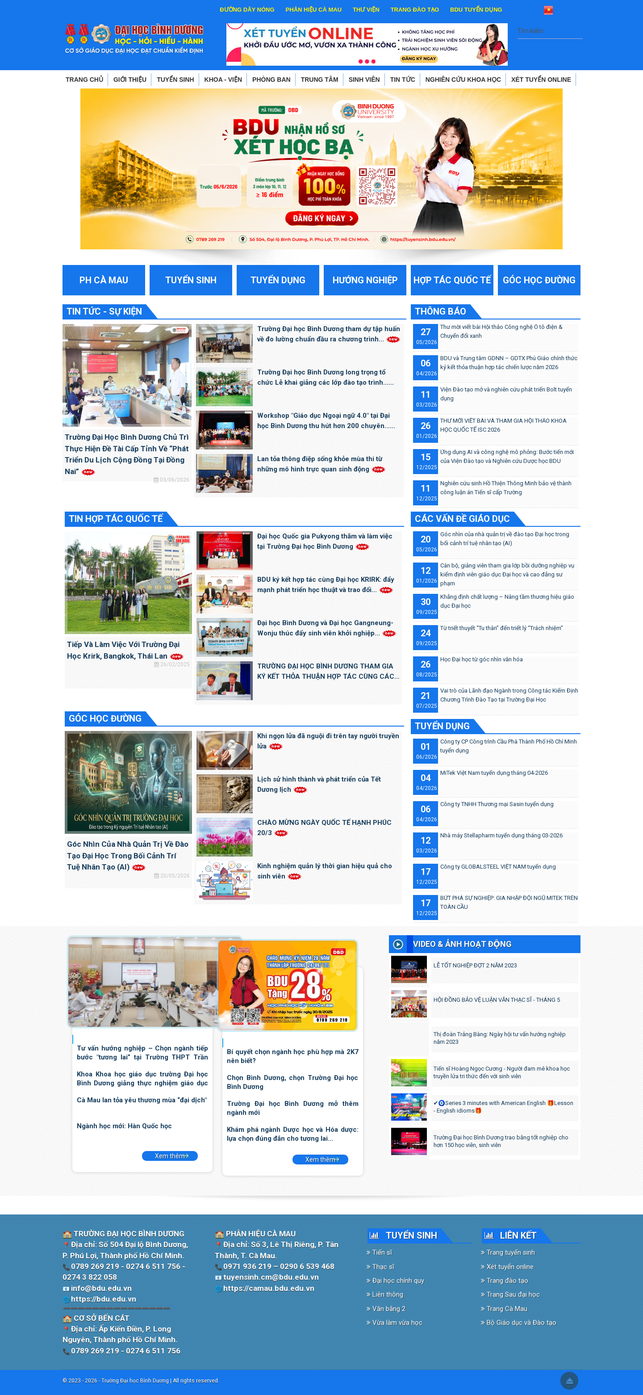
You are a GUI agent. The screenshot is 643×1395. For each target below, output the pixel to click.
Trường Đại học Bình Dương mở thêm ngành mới (292, 1108)
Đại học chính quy (395, 1281)
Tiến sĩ (379, 1252)
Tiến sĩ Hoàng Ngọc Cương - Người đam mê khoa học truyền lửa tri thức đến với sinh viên (502, 1072)
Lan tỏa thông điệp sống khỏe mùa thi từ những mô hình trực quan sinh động (321, 464)
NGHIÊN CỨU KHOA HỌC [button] (463, 79)
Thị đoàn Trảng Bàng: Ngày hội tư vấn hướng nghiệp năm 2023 (500, 1038)
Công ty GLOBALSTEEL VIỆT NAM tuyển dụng (498, 866)
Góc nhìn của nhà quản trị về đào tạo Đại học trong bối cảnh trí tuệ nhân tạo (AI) (127, 855)
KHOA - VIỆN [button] (223, 79)
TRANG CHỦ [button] (84, 79)
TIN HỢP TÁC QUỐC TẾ (116, 518)
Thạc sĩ (380, 1267)
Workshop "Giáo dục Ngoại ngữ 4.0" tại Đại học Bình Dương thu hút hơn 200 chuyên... (323, 421)
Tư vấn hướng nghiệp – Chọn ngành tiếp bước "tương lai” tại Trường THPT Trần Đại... (142, 1052)
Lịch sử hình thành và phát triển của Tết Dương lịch (319, 784)
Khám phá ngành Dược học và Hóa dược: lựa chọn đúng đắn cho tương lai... (292, 1134)
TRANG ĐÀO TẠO (415, 9)
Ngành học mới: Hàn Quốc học (124, 1126)
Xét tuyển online (507, 1267)
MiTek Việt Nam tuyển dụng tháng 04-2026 (494, 772)
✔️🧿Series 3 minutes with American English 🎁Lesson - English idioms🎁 (504, 1107)
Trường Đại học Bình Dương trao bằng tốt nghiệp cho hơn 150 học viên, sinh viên (501, 1141)
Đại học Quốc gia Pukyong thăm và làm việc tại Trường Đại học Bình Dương (324, 541)
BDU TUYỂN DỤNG (476, 9)
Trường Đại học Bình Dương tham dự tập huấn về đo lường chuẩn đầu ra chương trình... (329, 334)
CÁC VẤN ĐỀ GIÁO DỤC (462, 518)
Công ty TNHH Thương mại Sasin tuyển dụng (497, 804)
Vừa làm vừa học (394, 1323)
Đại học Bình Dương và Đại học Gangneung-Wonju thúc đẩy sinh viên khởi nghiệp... (327, 628)
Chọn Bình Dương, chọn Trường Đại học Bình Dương (292, 1082)
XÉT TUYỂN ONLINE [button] (541, 79)
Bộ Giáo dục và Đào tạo (518, 1323)
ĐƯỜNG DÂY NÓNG (247, 9)
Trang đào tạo (504, 1281)
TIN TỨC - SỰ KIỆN (104, 311)
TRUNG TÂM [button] (319, 79)
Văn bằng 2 (386, 1309)
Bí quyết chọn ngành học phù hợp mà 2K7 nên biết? (292, 1056)
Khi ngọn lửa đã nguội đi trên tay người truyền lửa (328, 741)
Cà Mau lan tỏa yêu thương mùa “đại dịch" (142, 1100)
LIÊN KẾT (518, 1235)
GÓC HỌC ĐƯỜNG (105, 718)
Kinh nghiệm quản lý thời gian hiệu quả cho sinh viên (324, 871)
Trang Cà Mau (504, 1309)
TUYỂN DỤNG (442, 726)
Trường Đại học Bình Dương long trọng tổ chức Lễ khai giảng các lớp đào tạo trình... (322, 377)
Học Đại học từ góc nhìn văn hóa (481, 659)
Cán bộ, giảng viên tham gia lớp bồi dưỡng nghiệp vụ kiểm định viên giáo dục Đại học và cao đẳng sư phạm (507, 574)
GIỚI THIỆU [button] (129, 79)
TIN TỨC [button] (402, 79)
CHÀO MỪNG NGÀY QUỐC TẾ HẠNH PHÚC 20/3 (324, 828)
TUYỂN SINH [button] (175, 79)
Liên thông (385, 1294)
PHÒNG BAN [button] (271, 79)
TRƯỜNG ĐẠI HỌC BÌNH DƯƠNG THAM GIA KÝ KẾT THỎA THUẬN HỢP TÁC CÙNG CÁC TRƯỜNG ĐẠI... (325, 671)
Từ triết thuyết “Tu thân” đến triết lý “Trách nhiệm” (501, 628)
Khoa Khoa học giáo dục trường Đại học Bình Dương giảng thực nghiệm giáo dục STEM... (142, 1078)
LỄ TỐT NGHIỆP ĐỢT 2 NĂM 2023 (475, 965)
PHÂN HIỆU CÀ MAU (314, 9)
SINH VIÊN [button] (364, 79)
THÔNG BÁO (440, 311)
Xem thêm (170, 1156)
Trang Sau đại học (510, 1294)
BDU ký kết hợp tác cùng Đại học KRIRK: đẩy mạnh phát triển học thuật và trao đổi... (325, 585)
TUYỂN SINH (411, 1235)
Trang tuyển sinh (508, 1252)
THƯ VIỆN (366, 9)
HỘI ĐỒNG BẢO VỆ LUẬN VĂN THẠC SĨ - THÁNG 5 (497, 999)
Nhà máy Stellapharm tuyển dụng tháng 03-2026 (501, 835)
